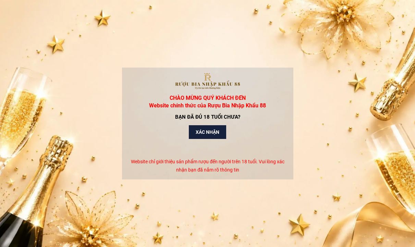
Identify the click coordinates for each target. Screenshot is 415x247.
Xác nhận (207, 132)
